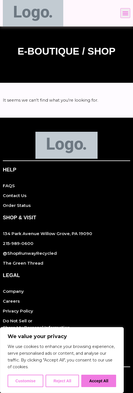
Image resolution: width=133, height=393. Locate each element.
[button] (125, 13)
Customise (25, 381)
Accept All (98, 381)
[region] (62, 360)
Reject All (62, 381)
